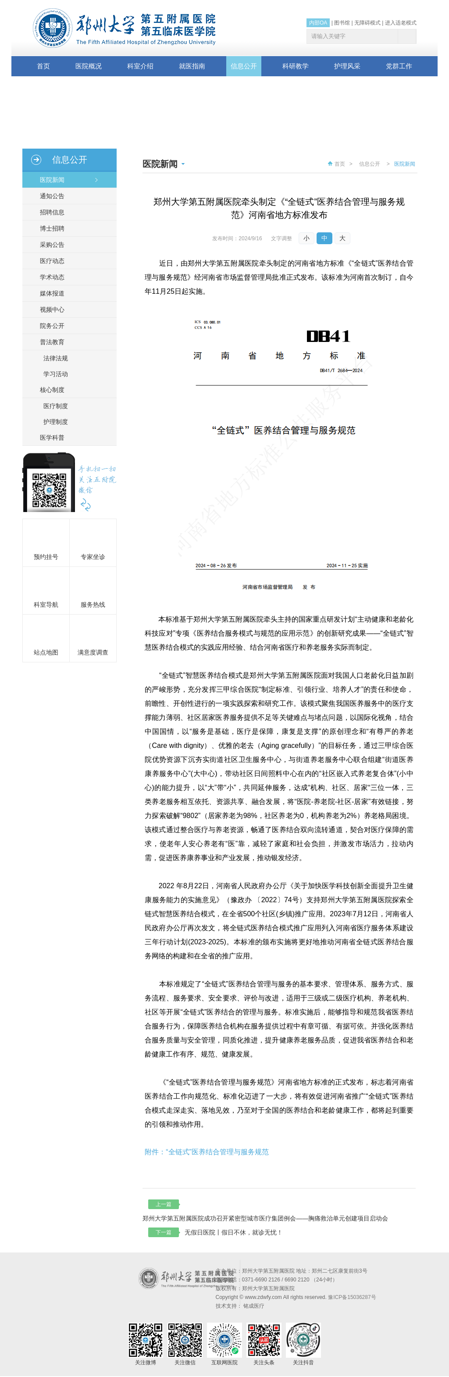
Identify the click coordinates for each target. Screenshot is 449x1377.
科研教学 (295, 66)
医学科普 (48, 437)
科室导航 (46, 604)
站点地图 (46, 652)
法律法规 (55, 358)
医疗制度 (55, 405)
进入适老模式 (401, 23)
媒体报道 (48, 293)
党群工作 (399, 66)
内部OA (318, 23)
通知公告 (48, 195)
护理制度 (55, 421)
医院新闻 (48, 179)
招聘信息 (48, 212)
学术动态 (48, 277)
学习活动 (55, 373)
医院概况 (88, 66)
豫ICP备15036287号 (352, 1298)
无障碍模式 (367, 23)
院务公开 (48, 325)
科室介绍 (140, 66)
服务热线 (93, 604)
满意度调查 (93, 652)
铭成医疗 (253, 1307)
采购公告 (48, 244)
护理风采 (347, 66)
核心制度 (48, 389)
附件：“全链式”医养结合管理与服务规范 (207, 1152)
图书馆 (342, 23)
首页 (43, 66)
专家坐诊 (93, 556)
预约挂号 (46, 556)
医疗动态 (48, 260)
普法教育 (48, 341)
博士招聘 (48, 228)
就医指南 (192, 66)
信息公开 (244, 66)
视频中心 (48, 309)
